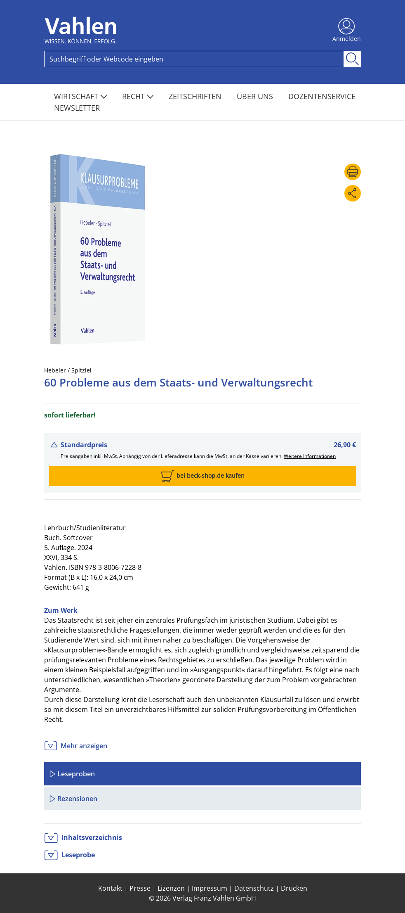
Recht (138, 96)
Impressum (209, 888)
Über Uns (256, 96)
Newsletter (77, 108)
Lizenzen (171, 888)
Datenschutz (254, 888)
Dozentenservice (322, 96)
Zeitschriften (196, 96)
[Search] (194, 59)
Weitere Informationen (310, 456)
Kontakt (110, 888)
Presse (140, 888)
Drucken (294, 888)
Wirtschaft (80, 96)
